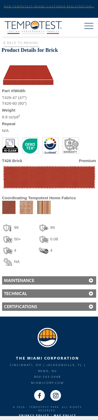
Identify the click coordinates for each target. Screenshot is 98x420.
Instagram (55, 395)
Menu (89, 26)
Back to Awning (20, 43)
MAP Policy (65, 415)
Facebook (39, 395)
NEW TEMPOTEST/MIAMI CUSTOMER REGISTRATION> (49, 6)
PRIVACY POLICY (34, 415)
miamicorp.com (47, 383)
